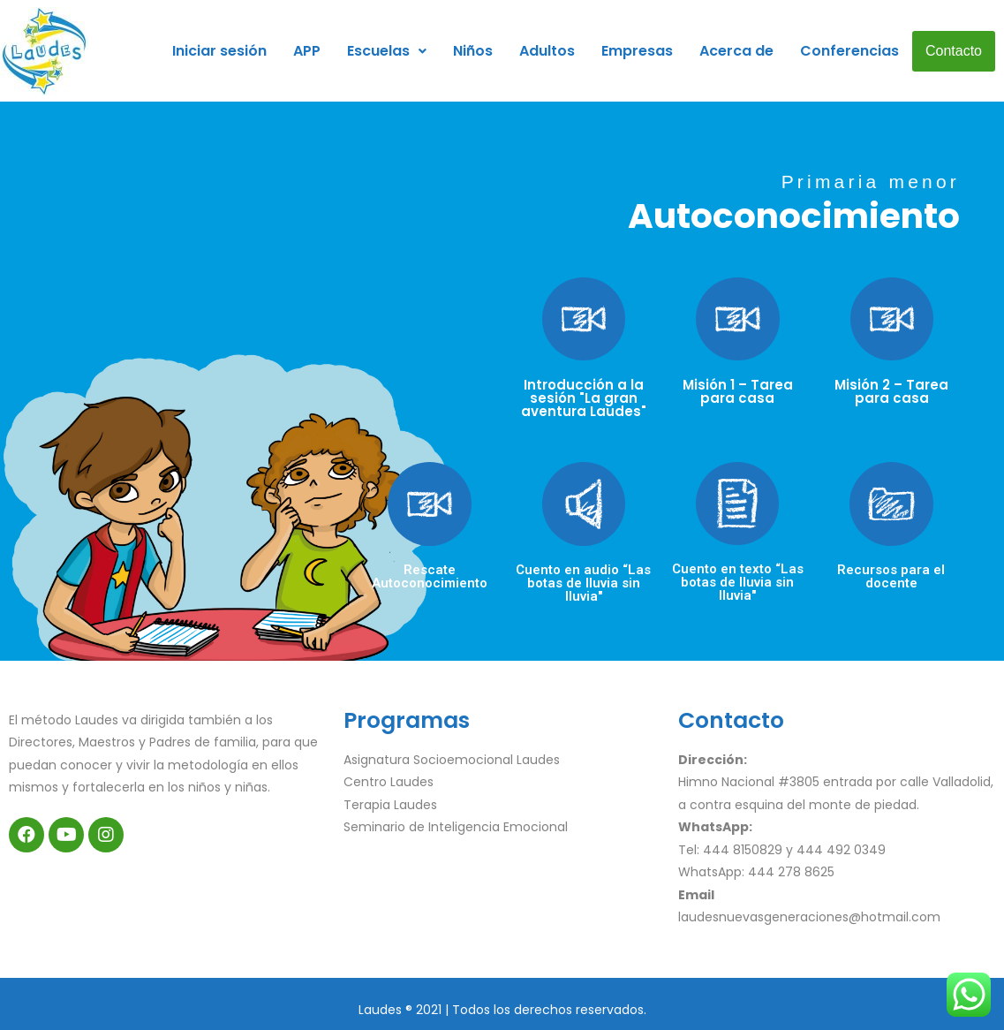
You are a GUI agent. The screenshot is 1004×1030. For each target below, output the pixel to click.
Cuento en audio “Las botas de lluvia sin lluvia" (583, 583)
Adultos (547, 51)
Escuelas (387, 51)
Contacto (953, 50)
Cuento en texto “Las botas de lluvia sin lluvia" (738, 582)
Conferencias (849, 51)
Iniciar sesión (219, 51)
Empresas (637, 51)
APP (307, 51)
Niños (473, 51)
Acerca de (736, 51)
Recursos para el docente (891, 576)
